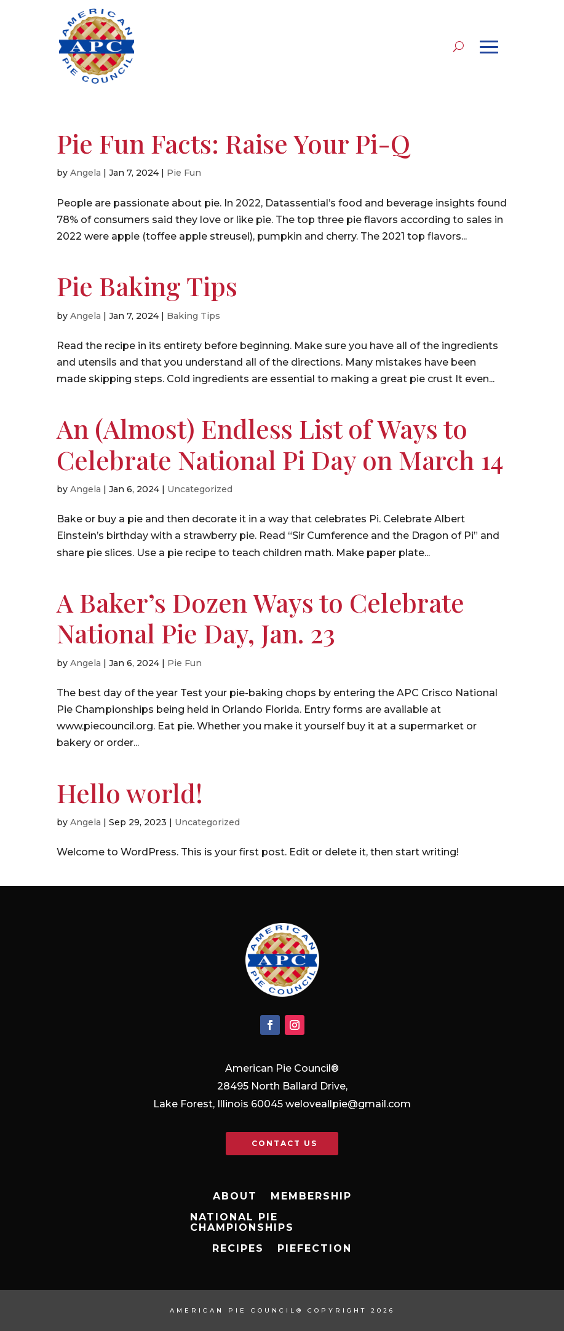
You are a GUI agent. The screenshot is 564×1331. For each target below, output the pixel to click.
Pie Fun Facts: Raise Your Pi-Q (233, 143)
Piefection (314, 1248)
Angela (85, 172)
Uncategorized (199, 489)
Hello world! (130, 792)
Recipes (238, 1248)
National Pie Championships (242, 1223)
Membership (311, 1196)
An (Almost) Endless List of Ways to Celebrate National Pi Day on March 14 (280, 443)
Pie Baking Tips (147, 286)
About (235, 1196)
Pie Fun (184, 172)
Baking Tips (193, 315)
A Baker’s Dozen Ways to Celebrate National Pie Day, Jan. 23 (260, 617)
